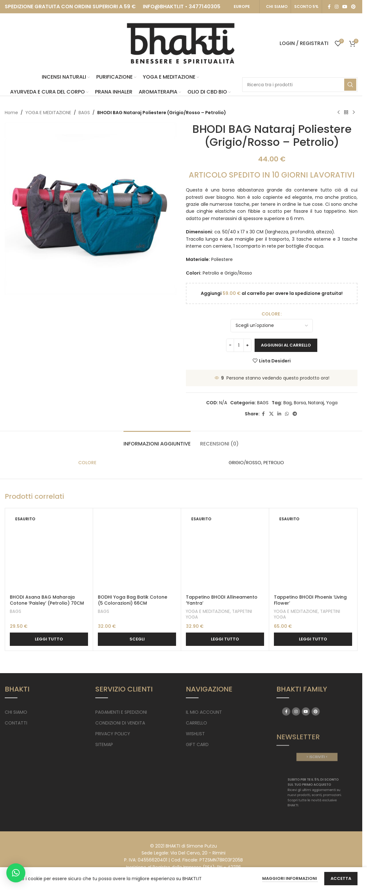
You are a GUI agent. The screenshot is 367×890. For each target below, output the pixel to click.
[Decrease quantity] (230, 345)
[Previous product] (338, 112)
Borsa (300, 403)
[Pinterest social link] (353, 7)
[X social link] (271, 414)
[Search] (300, 84)
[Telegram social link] (295, 414)
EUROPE (242, 6)
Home (11, 112)
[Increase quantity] (247, 345)
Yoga (332, 403)
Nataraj (316, 403)
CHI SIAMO (277, 6)
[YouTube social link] (344, 7)
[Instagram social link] (336, 7)
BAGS (84, 112)
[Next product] (354, 112)
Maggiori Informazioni (290, 878)
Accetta (341, 878)
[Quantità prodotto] (239, 345)
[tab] (157, 440)
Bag (287, 403)
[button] (15, 872)
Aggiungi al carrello (286, 345)
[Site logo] (181, 43)
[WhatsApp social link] (287, 414)
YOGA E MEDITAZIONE (48, 112)
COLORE (271, 314)
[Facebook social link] (329, 7)
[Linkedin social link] (279, 414)
